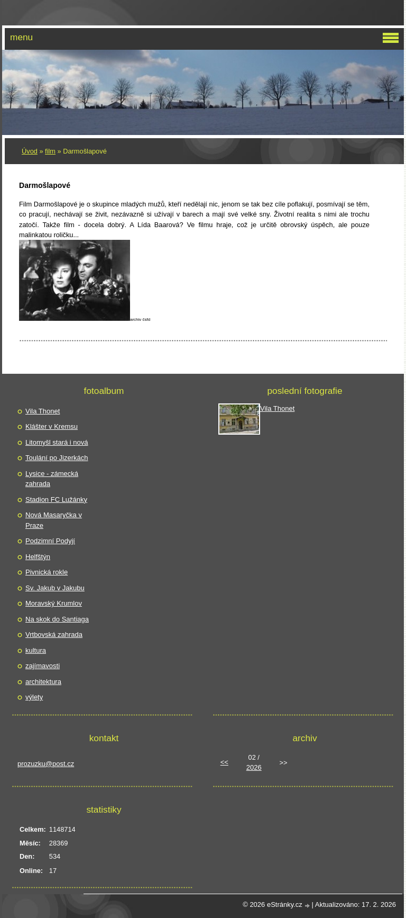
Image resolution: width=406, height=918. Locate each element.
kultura (35, 650)
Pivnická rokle (46, 572)
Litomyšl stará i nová (56, 442)
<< (224, 762)
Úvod (30, 151)
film (50, 151)
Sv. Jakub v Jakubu (55, 588)
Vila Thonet (42, 411)
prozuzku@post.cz (45, 764)
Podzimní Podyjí (50, 541)
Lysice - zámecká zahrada (51, 479)
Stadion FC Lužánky (56, 499)
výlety (34, 697)
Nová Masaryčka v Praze (53, 520)
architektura (43, 682)
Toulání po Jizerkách (56, 458)
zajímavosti (42, 666)
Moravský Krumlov (53, 603)
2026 (254, 767)
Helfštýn (37, 557)
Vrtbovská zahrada (53, 634)
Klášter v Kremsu (51, 426)
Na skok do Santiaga (57, 619)
